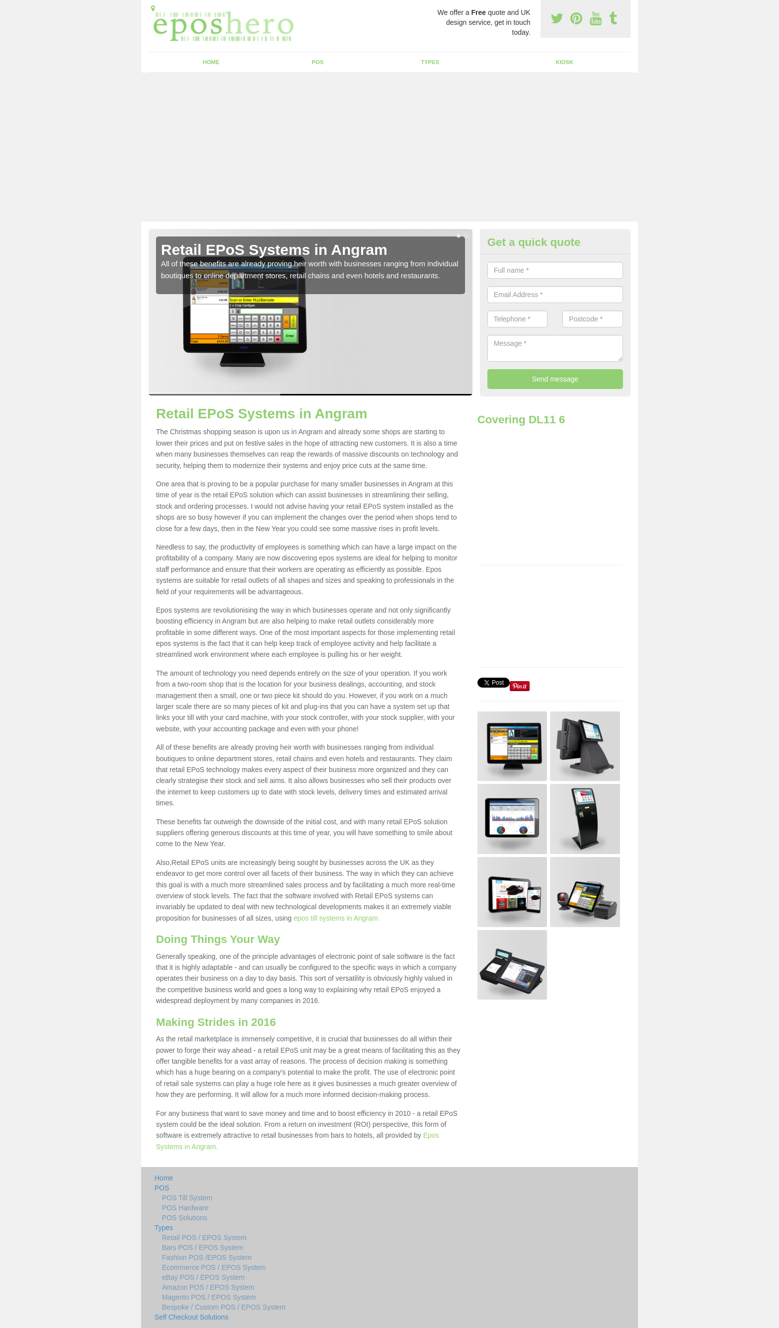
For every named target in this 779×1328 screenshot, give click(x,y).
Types (430, 62)
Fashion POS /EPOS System (207, 1257)
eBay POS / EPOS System (203, 1277)
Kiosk (564, 62)
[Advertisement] (389, 147)
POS (318, 62)
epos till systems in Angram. (337, 918)
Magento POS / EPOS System (209, 1297)
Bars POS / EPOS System (202, 1247)
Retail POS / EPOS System (204, 1238)
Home (211, 62)
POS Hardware (185, 1208)
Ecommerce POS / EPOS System (214, 1267)
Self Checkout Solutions (192, 1317)
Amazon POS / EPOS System (208, 1287)
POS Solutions (184, 1218)
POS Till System (187, 1198)
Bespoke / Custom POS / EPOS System (224, 1307)
